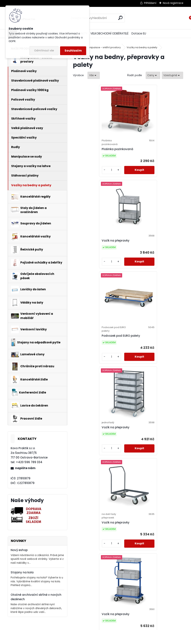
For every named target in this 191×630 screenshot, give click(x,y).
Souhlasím (73, 50)
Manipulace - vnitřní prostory (103, 47)
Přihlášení (150, 3)
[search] (120, 18)
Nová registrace (173, 3)
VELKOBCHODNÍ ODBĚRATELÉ (109, 33)
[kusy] (85, 174)
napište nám (25, 468)
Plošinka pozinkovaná (93, 149)
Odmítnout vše (44, 50)
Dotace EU (138, 33)
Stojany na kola (22, 572)
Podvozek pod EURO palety (96, 248)
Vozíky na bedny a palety (142, 47)
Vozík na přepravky (146, 147)
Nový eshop (19, 550)
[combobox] (153, 75)
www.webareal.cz (110, 626)
